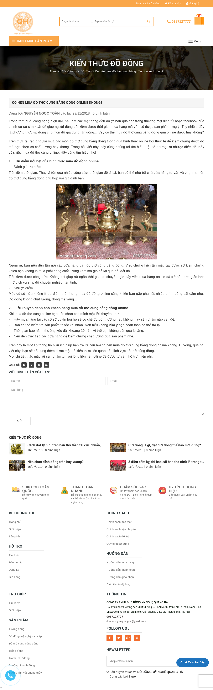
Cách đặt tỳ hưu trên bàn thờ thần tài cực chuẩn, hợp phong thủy (76, 445)
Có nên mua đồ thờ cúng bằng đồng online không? (57, 103)
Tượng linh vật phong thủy (25, 672)
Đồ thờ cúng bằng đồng (23, 643)
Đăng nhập (173, 3)
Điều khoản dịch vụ (118, 584)
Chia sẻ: (15, 365)
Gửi (19, 420)
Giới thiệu (15, 529)
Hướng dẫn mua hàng (120, 562)
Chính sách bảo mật (118, 521)
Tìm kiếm (14, 555)
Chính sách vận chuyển (121, 529)
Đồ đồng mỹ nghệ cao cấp (25, 636)
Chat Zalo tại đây (193, 662)
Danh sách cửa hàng (148, 3)
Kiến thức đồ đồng (25, 437)
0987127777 (181, 21)
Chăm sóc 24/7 (133, 487)
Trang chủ (15, 521)
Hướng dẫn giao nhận (120, 577)
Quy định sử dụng (117, 543)
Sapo (132, 676)
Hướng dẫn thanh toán (120, 569)
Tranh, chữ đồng (19, 658)
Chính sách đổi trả (118, 536)
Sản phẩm (15, 536)
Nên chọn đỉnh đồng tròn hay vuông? (55, 462)
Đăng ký (194, 3)
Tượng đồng (16, 629)
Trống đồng (16, 650)
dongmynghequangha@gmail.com (126, 621)
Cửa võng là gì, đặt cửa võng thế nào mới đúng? (164, 445)
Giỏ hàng (14, 577)
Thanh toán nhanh (82, 489)
